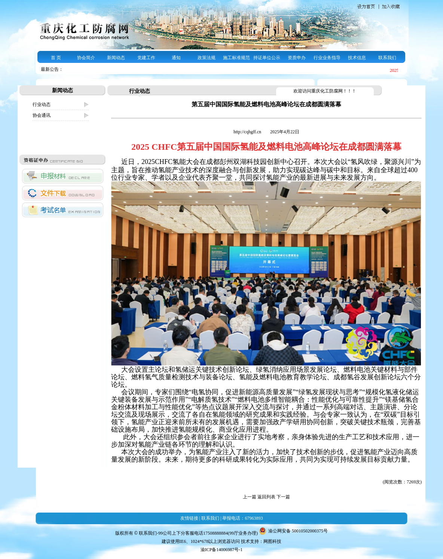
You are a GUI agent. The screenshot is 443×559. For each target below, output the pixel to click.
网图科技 (272, 541)
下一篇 (283, 496)
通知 (176, 57)
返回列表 (266, 496)
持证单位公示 (266, 57)
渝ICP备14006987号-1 (222, 549)
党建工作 (146, 57)
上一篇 (249, 496)
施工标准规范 (236, 57)
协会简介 (86, 57)
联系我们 (387, 57)
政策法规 (207, 57)
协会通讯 (42, 115)
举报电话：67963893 (242, 518)
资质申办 (297, 57)
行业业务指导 (327, 57)
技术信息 (357, 57)
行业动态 (42, 104)
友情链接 (189, 518)
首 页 (56, 57)
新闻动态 (116, 57)
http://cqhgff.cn (247, 131)
